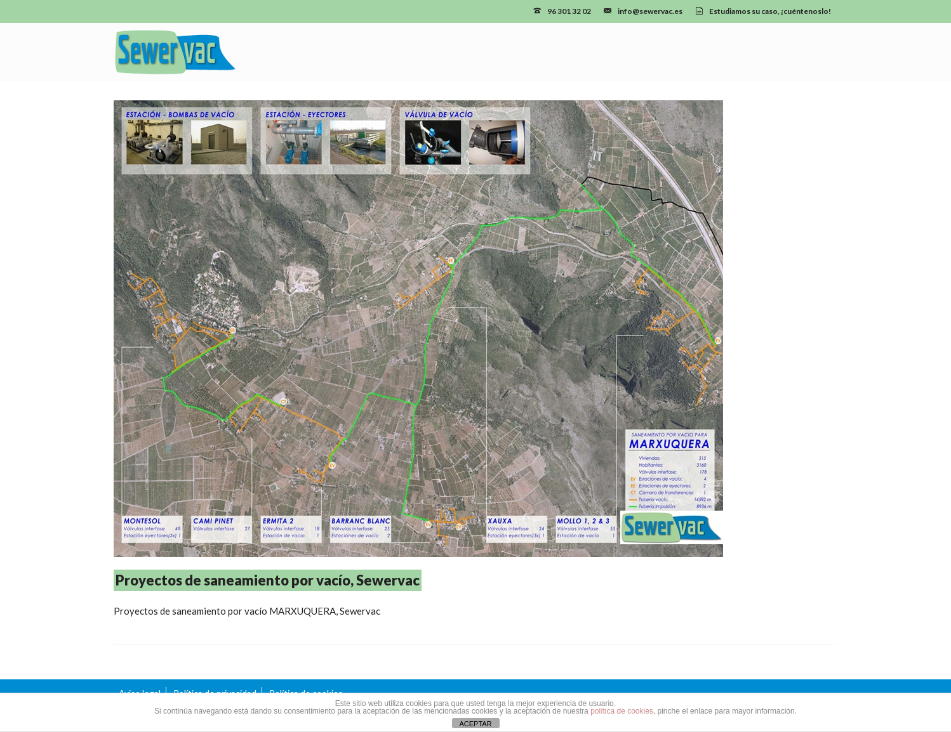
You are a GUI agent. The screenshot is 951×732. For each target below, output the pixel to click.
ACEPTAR (475, 724)
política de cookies (621, 711)
